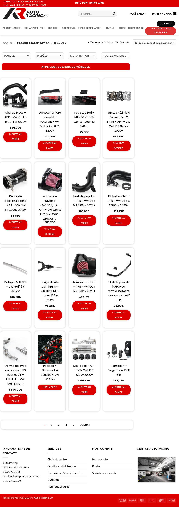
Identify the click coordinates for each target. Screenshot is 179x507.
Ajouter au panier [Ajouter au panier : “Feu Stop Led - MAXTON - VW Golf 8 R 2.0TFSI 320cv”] (84, 141)
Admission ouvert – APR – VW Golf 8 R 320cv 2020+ (84, 286)
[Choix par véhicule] (16, 55)
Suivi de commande (104, 473)
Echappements (34, 28)
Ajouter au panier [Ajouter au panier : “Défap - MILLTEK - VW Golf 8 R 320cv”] (15, 306)
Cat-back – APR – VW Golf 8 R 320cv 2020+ (84, 370)
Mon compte (100, 459)
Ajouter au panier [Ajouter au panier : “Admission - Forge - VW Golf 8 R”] (118, 390)
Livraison (53, 479)
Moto (122, 27)
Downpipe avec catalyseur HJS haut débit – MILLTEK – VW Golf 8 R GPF (15, 375)
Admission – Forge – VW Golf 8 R (119, 370)
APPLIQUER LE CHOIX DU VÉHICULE (65, 67)
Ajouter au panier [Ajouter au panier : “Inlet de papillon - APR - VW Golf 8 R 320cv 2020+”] (84, 220)
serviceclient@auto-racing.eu (21, 476)
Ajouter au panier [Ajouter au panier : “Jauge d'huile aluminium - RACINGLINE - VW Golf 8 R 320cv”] (49, 315)
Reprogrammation (90, 28)
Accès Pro (138, 13)
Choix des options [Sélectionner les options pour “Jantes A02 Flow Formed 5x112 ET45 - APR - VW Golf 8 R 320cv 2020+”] (118, 146)
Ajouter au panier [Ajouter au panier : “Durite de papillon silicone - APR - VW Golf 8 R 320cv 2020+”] (15, 225)
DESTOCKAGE (136, 27)
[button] (160, 31)
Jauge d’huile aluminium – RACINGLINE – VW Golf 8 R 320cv (50, 291)
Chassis (53, 28)
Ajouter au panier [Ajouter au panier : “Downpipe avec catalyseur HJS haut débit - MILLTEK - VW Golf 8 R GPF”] (15, 399)
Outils (111, 28)
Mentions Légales (58, 486)
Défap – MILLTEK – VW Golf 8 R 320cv (15, 286)
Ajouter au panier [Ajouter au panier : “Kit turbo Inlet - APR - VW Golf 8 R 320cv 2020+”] (118, 220)
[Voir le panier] (164, 14)
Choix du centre (57, 459)
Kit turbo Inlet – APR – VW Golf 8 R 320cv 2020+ (119, 200)
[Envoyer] (114, 14)
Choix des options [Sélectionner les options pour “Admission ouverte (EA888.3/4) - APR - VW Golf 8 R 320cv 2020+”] (50, 231)
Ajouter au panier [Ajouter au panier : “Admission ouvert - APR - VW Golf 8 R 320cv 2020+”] (84, 306)
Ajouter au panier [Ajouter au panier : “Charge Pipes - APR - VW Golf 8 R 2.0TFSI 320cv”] (15, 137)
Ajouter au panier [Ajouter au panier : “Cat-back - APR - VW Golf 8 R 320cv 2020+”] (84, 390)
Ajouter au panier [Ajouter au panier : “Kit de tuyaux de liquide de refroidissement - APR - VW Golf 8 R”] (118, 315)
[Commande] (154, 42)
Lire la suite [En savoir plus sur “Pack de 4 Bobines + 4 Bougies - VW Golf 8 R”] (50, 387)
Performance (12, 28)
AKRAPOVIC (68, 27)
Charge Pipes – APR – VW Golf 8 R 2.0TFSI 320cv (15, 117)
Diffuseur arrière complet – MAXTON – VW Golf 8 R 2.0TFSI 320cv (50, 122)
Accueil (8, 43)
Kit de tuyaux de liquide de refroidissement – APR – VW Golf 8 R (119, 291)
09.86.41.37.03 (12, 480)
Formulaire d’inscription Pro (64, 473)
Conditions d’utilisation (61, 466)
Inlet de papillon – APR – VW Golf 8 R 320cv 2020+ (84, 200)
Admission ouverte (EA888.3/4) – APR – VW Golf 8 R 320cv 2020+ (50, 205)
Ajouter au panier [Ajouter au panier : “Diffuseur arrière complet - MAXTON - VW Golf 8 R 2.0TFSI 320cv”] (49, 146)
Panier (96, 466)
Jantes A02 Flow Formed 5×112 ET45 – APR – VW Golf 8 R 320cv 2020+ (118, 122)
